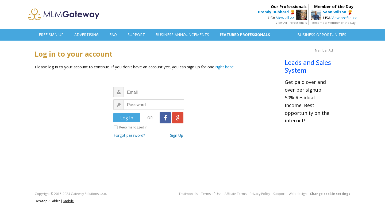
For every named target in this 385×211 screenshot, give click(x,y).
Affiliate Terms (236, 194)
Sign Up (176, 135)
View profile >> (344, 17)
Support (279, 194)
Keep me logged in (133, 127)
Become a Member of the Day (334, 23)
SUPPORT (136, 34)
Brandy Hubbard (273, 11)
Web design (298, 194)
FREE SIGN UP (51, 34)
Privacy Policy (260, 194)
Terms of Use (211, 194)
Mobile (68, 201)
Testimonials (188, 194)
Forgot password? (129, 135)
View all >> (285, 17)
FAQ (113, 34)
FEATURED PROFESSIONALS (245, 34)
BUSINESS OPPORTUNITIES (321, 34)
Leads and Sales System (308, 66)
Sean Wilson (334, 11)
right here (224, 66)
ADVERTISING (86, 34)
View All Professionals (291, 23)
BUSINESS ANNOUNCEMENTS (182, 34)
